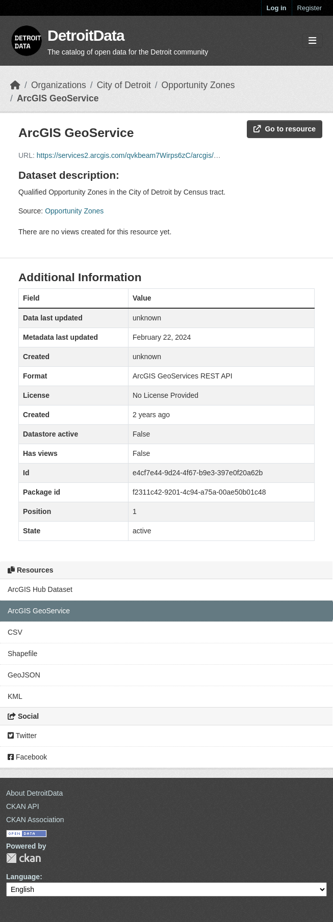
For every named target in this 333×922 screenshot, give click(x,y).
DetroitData (85, 35)
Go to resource (284, 129)
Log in (277, 8)
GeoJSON (24, 675)
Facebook (27, 757)
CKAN (23, 858)
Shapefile (22, 653)
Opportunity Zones (198, 85)
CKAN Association (35, 820)
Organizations (58, 85)
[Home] (15, 85)
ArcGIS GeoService (58, 98)
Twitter (22, 735)
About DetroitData (34, 793)
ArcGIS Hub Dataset (40, 589)
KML (15, 696)
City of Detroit (124, 85)
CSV (15, 632)
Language (23, 877)
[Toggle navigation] (312, 41)
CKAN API (22, 806)
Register (309, 8)
